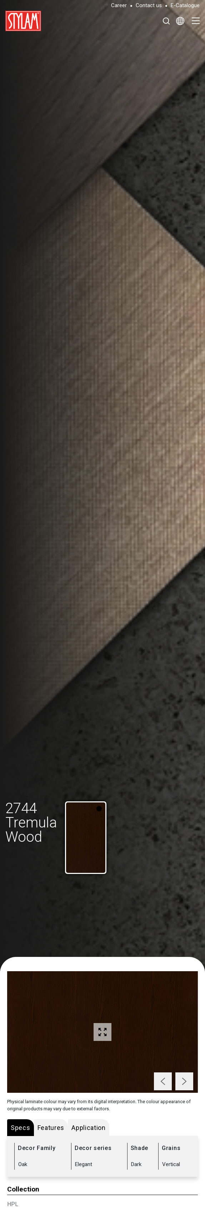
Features (51, 1127)
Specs (20, 1127)
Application (88, 1127)
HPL (12, 1204)
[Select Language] (180, 20)
